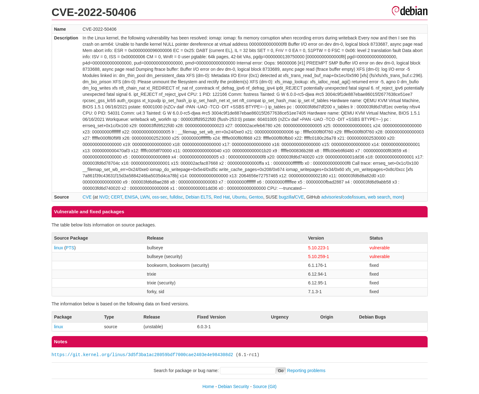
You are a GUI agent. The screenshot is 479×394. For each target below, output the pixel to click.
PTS (70, 247)
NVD (103, 197)
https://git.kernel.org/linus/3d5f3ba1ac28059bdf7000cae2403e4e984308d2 (142, 355)
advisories (331, 197)
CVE (87, 197)
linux (58, 247)
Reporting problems (306, 370)
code (346, 197)
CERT (116, 197)
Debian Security (233, 386)
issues (359, 197)
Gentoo (256, 197)
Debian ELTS (198, 197)
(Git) (272, 386)
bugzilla (286, 197)
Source (260, 386)
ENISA (131, 197)
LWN (145, 197)
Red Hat (222, 197)
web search (379, 197)
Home (208, 386)
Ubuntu (239, 197)
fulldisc (176, 197)
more (398, 197)
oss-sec (159, 197)
